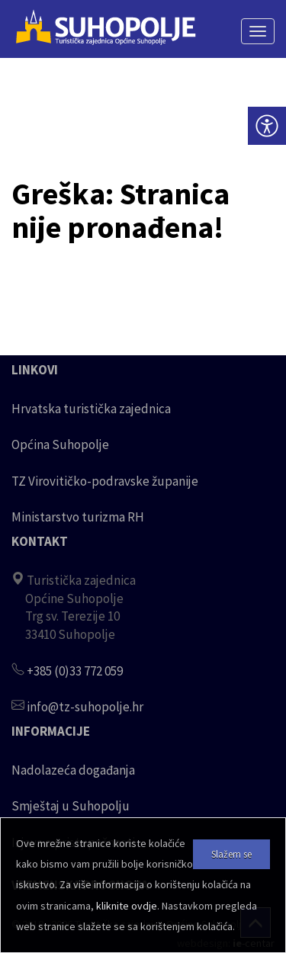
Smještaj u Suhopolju (70, 805)
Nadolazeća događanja (73, 770)
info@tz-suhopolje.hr (85, 706)
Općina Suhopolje (60, 444)
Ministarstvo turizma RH (77, 517)
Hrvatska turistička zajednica (91, 408)
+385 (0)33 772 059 (75, 671)
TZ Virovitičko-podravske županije (104, 481)
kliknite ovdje (126, 906)
